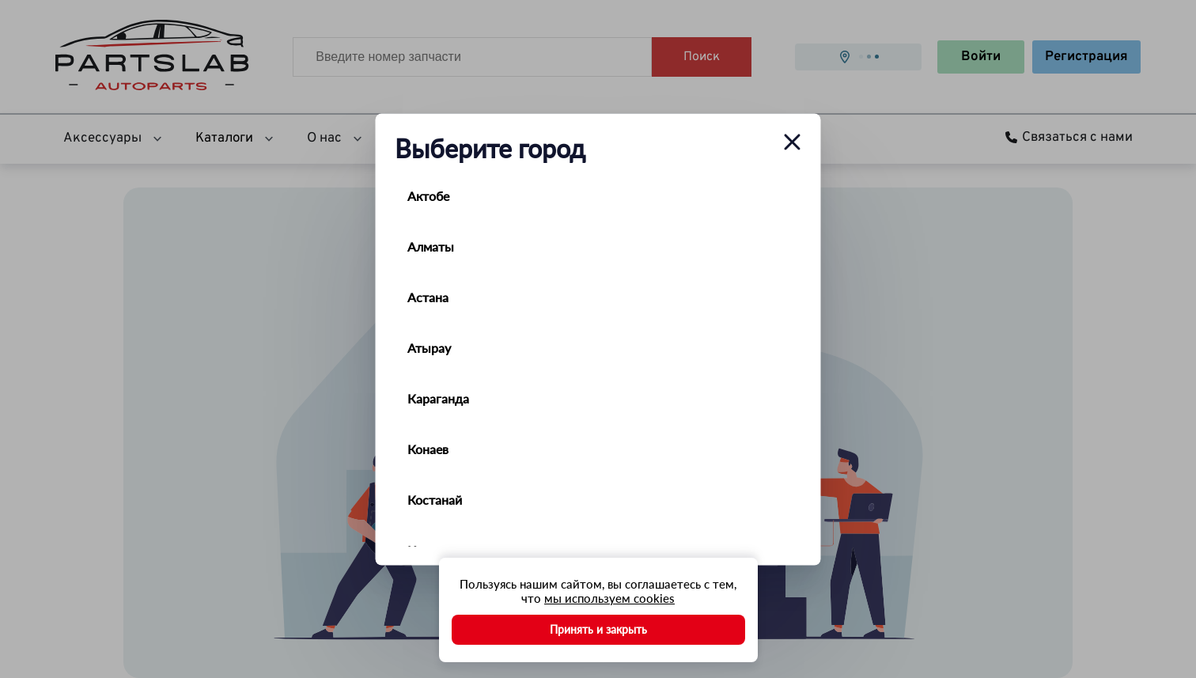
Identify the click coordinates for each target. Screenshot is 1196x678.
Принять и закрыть (598, 629)
